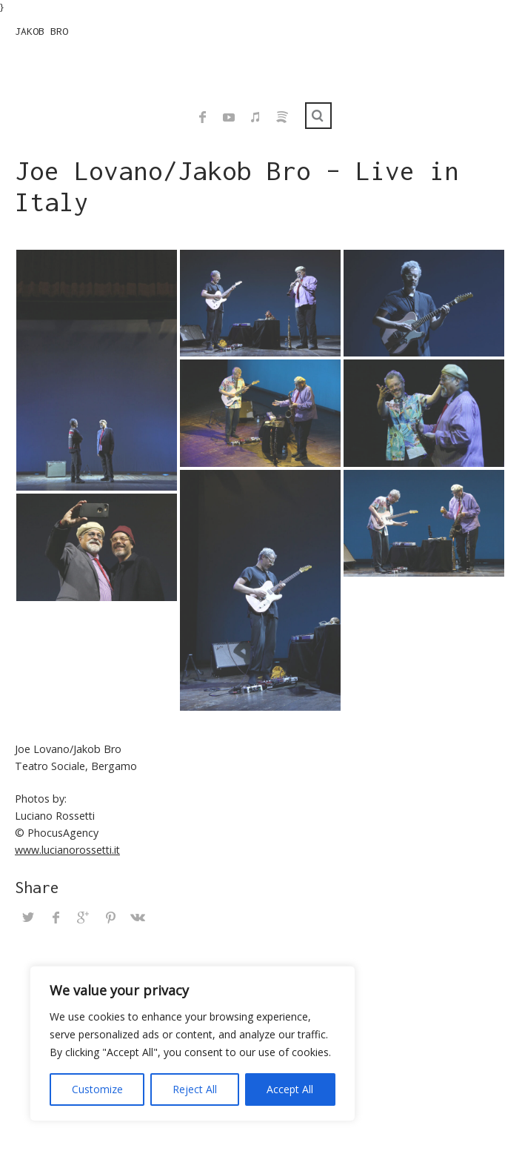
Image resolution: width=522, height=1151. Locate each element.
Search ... (318, 115)
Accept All (290, 1089)
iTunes (255, 117)
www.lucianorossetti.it (67, 850)
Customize (97, 1089)
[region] (192, 1043)
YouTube (228, 117)
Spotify (282, 117)
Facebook (202, 117)
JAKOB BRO (41, 31)
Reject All (195, 1089)
